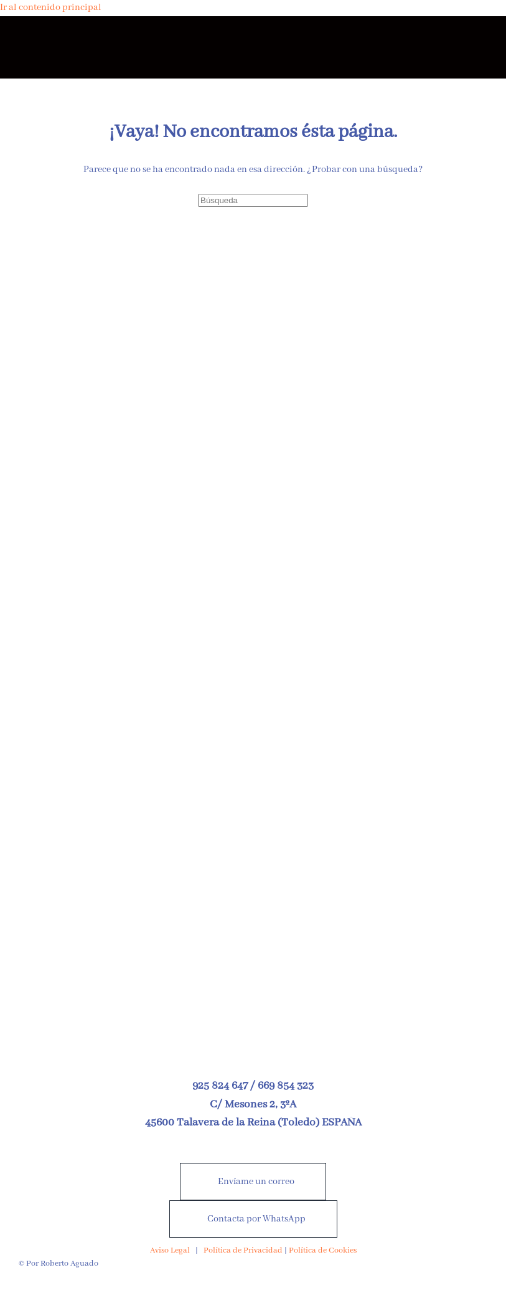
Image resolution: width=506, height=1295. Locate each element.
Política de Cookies (323, 1250)
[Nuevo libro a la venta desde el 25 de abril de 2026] (253, 811)
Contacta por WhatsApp (256, 1219)
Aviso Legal (170, 1250)
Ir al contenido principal (50, 7)
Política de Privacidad (243, 1250)
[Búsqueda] (253, 200)
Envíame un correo (256, 1181)
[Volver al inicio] (253, 47)
